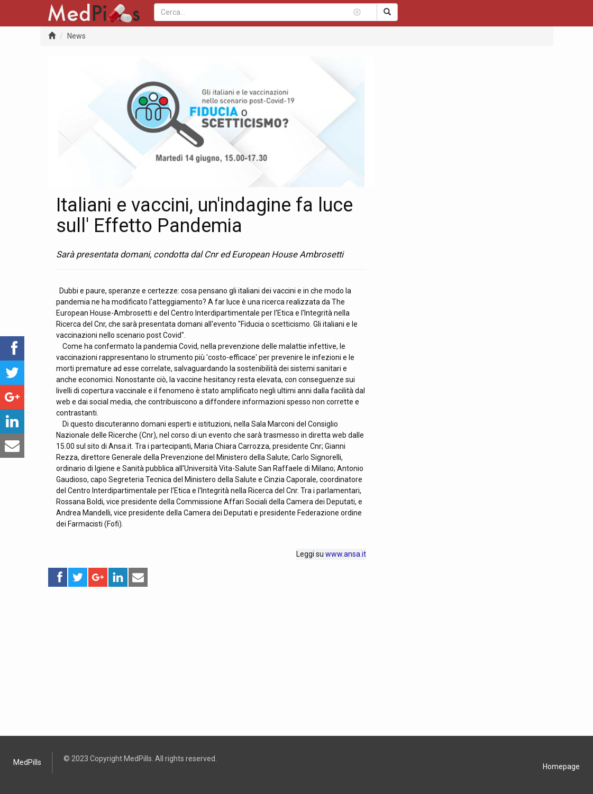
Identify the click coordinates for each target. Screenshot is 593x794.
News (76, 36)
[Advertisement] (211, 662)
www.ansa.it (345, 554)
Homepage (561, 766)
